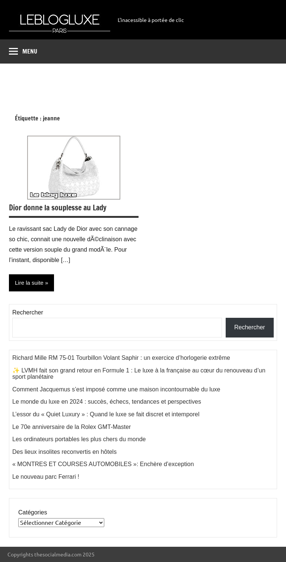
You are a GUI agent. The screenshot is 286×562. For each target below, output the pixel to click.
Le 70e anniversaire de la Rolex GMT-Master (71, 427)
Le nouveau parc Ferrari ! (45, 477)
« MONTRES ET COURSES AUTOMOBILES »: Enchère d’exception (103, 464)
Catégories (32, 512)
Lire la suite (29, 283)
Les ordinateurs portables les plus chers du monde (79, 439)
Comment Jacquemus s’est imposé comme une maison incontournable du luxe (116, 389)
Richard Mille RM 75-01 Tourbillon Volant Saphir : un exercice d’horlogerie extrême (121, 358)
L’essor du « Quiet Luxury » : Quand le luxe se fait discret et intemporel (106, 414)
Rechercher (27, 312)
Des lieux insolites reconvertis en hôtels (64, 452)
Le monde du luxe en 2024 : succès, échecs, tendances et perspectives (106, 401)
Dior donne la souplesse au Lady (58, 207)
